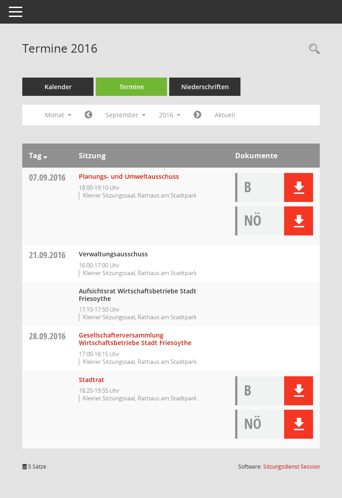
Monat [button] (58, 115)
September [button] (126, 115)
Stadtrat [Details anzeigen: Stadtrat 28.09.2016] (91, 379)
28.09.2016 (47, 336)
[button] (298, 187)
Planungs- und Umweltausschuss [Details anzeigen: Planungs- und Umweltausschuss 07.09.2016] (129, 176)
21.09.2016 (47, 255)
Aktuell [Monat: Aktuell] (225, 115)
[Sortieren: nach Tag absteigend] (45, 156)
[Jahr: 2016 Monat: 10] (197, 115)
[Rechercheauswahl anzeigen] (312, 49)
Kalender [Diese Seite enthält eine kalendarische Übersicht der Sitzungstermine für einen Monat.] (58, 86)
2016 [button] (169, 115)
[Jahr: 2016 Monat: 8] (88, 115)
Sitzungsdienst (291, 466)
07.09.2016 (47, 177)
